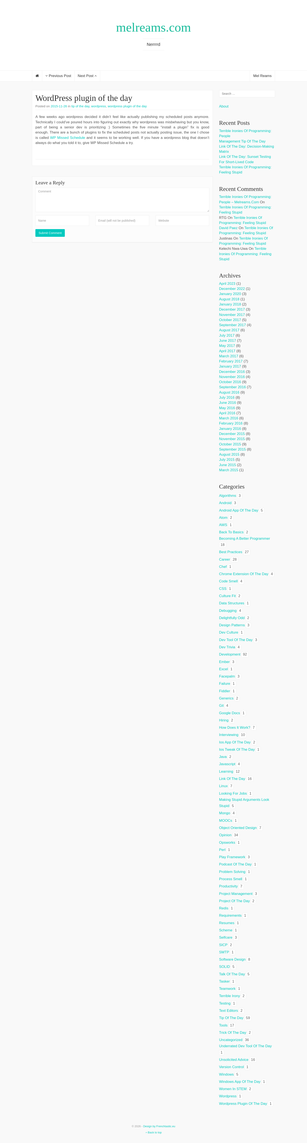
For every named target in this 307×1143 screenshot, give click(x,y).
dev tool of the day (236, 640)
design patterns (232, 625)
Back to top (153, 1132)
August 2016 (229, 392)
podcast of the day (235, 864)
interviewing (229, 735)
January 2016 (230, 429)
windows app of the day (240, 1082)
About (224, 106)
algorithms (227, 496)
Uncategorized (231, 1040)
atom (223, 518)
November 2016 (232, 377)
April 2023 (227, 284)
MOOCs (225, 821)
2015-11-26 (59, 106)
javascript (227, 764)
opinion (225, 835)
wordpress (98, 106)
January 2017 (230, 366)
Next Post (87, 76)
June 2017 (227, 341)
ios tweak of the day (237, 749)
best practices (230, 552)
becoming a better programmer (244, 539)
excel (223, 669)
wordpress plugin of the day (127, 106)
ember (224, 662)
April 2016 (227, 413)
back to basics (231, 532)
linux (223, 786)
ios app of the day (235, 742)
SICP (223, 945)
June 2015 (227, 465)
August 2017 (229, 330)
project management (236, 894)
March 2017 (228, 356)
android (225, 503)
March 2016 (228, 418)
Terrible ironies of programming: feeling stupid (245, 254)
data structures (231, 603)
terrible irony (229, 996)
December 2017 (232, 309)
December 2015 (232, 434)
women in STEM (233, 1089)
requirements (230, 915)
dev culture (228, 632)
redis (223, 908)
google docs (229, 713)
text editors (228, 1011)
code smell (228, 581)
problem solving (232, 872)
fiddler (224, 691)
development (229, 654)
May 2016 (227, 408)
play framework (232, 857)
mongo (224, 813)
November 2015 (232, 439)
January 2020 (230, 294)
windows (226, 1074)
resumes (227, 923)
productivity (228, 886)
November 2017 (232, 315)
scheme (225, 930)
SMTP (224, 952)
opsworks (227, 843)
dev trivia (227, 647)
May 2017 (227, 346)
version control (231, 1067)
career (224, 559)
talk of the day (232, 974)
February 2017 (231, 361)
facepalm (227, 676)
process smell (230, 879)
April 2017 (227, 351)
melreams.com (153, 27)
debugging (228, 611)
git (221, 706)
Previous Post (58, 76)
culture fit (227, 596)
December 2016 (232, 372)
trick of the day (232, 1033)
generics (226, 698)
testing (225, 1003)
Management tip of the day (242, 141)
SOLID (224, 967)
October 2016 (230, 382)
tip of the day (80, 106)
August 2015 (229, 454)
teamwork (227, 989)
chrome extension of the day (243, 574)
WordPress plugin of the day (83, 98)
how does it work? (234, 728)
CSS (223, 589)
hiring (224, 720)
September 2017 (232, 325)
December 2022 (232, 289)
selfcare (225, 937)
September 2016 (232, 387)
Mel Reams (262, 76)
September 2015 (232, 449)
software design (232, 959)
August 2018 (229, 299)
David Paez (228, 228)
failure (224, 684)
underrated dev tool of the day (245, 1046)
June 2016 (227, 403)
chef (223, 567)
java (223, 757)
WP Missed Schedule (67, 138)
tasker (224, 981)
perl (222, 850)
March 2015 (228, 470)
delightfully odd (232, 618)
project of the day (234, 901)
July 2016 (227, 398)
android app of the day (238, 510)
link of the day (232, 779)
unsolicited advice (234, 1060)
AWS (223, 525)
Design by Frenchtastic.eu (159, 1126)
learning (226, 771)
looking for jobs (233, 793)
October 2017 (230, 320)
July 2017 (227, 335)
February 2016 (231, 423)
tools (223, 1025)
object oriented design (238, 828)
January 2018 (230, 304)
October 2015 (230, 444)
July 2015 (227, 460)
